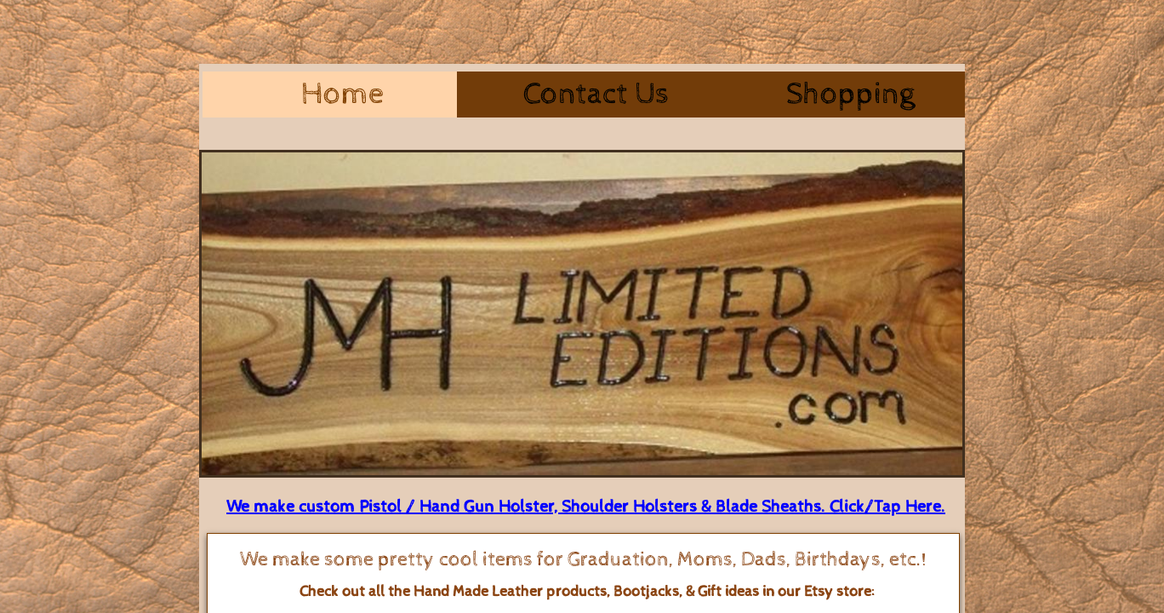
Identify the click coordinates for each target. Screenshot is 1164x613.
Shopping (850, 94)
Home (342, 94)
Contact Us (596, 94)
